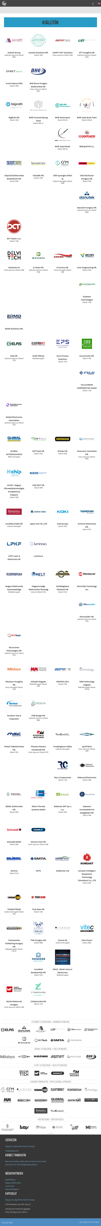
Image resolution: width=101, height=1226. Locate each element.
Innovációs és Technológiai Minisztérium (21, 1164)
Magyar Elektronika (13, 1182)
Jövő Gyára (9, 1185)
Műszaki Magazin (12, 1188)
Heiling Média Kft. (12, 1150)
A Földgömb (5, 3)
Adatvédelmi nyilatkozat (89, 1221)
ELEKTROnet (10, 1179)
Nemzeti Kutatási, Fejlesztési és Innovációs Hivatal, (25, 1160)
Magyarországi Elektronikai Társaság (20, 1145)
